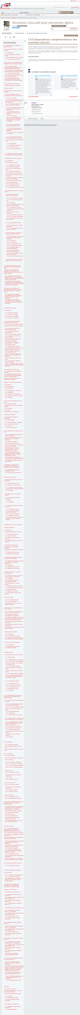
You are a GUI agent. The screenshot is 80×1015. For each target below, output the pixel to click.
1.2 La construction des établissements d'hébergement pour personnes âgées (13, 63)
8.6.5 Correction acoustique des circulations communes (12, 818)
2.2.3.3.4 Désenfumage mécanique (15, 245)
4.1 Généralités (7, 384)
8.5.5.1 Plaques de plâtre (12, 789)
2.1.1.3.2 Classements (12, 115)
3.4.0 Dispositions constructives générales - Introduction (12, 329)
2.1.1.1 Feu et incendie (11, 98)
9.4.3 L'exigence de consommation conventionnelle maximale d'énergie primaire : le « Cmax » (13, 851)
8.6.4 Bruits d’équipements (11, 815)
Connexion (74, 1)
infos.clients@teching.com (37, 113)
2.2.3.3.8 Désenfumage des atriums (15, 256)
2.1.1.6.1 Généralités (11, 143)
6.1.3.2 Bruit (8, 500)
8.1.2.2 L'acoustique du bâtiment (13, 685)
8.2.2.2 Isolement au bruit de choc (14, 727)
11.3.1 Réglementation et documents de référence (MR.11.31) (14, 929)
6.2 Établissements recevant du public (13, 524)
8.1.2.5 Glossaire (10, 690)
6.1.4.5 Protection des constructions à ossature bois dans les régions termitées (14, 518)
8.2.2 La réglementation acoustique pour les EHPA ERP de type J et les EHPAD (14, 719)
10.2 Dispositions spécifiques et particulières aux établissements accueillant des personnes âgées (11, 885)
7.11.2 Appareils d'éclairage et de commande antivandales (13, 647)
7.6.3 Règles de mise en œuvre (12, 568)
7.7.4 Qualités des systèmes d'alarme (13, 586)
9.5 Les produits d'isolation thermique (13, 863)
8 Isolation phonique (8, 652)
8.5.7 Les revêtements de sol (11, 796)
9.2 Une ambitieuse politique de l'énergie (13, 832)
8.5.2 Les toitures (9, 770)
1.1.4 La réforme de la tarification (12, 59)
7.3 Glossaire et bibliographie (11, 545)
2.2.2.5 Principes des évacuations (13, 173)
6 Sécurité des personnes (10, 477)
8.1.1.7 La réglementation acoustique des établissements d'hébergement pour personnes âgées (14, 676)
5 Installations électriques (10, 414)
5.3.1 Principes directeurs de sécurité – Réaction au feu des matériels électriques (14, 438)
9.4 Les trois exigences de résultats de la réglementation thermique (13, 838)
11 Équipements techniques (10, 889)
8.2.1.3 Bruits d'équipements (12, 711)
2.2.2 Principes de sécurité (11, 162)
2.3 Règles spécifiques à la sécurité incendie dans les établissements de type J (12, 267)
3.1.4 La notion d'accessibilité (12, 318)
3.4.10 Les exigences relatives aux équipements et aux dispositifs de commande (13, 355)
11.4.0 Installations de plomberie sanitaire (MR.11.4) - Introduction (12, 942)
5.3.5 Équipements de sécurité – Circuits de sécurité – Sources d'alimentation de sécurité (12, 449)
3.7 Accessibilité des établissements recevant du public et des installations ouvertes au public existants (12, 375)
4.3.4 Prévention (9, 397)
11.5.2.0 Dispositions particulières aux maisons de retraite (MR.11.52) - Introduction (15, 977)
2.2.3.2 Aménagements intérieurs (13, 222)
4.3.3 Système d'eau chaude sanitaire (14, 395)
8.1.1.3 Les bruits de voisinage (13, 666)
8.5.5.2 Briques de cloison (12, 791)
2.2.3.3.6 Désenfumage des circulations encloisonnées (13, 251)
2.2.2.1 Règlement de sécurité (13, 165)
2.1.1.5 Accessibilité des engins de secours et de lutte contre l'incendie (14, 137)
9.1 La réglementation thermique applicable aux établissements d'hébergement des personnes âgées (12, 830)
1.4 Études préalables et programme (12, 85)
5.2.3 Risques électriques (11, 427)
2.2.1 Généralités (9, 160)
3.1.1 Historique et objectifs (11, 312)
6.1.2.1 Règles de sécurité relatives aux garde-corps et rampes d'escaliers (14, 488)
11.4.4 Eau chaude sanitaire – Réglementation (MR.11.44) (12, 954)
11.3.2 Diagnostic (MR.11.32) (12, 931)
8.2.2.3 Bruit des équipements (13, 729)
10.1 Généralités (8, 872)
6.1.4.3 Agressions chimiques (12, 513)
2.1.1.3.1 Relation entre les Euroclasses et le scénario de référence (13, 113)
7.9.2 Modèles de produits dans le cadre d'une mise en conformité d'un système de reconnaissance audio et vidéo (14, 618)
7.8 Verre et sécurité (9, 597)
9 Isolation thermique (9, 826)
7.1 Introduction (7, 530)
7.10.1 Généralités (9, 634)
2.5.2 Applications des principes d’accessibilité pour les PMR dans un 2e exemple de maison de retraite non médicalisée (13, 301)
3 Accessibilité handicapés (10, 308)
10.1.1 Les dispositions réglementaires (14, 875)
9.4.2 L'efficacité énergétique (11, 848)
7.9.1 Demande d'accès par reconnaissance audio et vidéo (12, 615)
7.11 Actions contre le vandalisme (12, 642)
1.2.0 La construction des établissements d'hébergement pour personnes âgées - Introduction (13, 67)
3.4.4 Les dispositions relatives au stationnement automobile (13, 339)
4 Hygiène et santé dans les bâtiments (13, 382)
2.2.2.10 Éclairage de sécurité (13, 183)
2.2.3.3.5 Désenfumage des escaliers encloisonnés (13, 248)
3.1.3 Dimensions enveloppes (12, 316)
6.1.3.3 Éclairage (10, 502)
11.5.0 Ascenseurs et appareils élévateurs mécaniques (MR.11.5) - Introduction (13, 963)
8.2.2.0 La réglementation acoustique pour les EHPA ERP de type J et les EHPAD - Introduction (14, 723)
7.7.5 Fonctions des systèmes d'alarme (14, 587)
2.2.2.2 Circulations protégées (13, 166)
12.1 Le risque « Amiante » (10, 989)
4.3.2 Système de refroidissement (13, 394)
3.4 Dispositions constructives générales (13, 325)
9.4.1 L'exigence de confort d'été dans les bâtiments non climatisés (14, 846)
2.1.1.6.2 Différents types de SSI (14, 145)
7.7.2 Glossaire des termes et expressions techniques (12, 581)
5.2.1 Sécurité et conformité (11, 424)
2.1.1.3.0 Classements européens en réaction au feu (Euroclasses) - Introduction (15, 109)
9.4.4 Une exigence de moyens (12, 853)
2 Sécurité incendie (8, 88)
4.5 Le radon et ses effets (10, 403)
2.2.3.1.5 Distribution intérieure (14, 207)
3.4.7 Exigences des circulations (12, 346)
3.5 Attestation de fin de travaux (11, 369)
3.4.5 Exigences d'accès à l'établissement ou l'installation (12, 342)
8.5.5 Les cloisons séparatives (12, 784)
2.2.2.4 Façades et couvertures (13, 171)
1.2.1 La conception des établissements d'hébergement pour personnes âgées (14, 71)
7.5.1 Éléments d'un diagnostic (12, 552)
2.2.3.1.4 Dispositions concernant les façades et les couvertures (15, 205)
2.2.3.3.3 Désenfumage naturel (14, 243)
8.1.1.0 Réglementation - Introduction (14, 659)
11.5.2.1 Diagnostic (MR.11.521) (13, 980)
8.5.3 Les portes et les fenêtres (12, 772)
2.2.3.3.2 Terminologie (12, 242)
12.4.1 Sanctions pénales (11, 1009)
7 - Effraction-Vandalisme (19, 33)
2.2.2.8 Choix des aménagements (13, 180)
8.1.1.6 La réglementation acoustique (14, 673)
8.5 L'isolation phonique (9, 755)
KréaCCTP (37, 125)
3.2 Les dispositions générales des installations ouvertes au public (12, 322)
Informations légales (33, 118)
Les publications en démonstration (33, 15)
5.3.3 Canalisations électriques (12, 443)
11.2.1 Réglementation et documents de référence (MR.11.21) (14, 914)
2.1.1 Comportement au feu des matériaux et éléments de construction (14, 95)
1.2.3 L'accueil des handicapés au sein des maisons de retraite (14, 75)
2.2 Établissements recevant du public (13, 158)
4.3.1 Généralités (9, 392)
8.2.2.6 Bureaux (9, 737)
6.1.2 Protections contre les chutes (13, 485)
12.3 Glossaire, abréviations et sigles (12, 993)
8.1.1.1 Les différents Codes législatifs (15, 661)
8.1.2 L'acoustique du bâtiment (12, 681)
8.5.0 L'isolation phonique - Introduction (14, 757)
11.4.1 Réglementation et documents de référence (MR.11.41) (14, 945)
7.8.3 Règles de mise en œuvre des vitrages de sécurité (13, 604)
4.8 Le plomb (7, 410)
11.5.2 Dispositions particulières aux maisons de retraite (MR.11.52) (13, 973)
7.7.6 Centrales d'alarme (10, 589)
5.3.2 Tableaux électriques (11, 441)
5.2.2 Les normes (9, 425)
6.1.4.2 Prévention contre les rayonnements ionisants (12, 511)
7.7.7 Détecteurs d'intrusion (11, 591)
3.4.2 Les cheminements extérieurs (13, 334)
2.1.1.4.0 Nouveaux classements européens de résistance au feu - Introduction (14, 129)
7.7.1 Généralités (9, 578)
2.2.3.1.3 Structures (11, 202)
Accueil (8, 17)
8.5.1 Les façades (9, 759)
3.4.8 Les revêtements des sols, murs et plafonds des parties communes (14, 348)
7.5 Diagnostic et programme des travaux (13, 549)
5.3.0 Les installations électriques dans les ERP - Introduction (14, 435)
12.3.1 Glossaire (9, 996)
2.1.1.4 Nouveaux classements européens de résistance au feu (13, 125)
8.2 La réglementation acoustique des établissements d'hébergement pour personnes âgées (13, 696)
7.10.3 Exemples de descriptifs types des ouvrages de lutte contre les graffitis (14, 638)
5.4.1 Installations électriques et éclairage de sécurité (12, 470)
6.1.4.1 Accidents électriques (12, 509)
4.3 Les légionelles (8, 388)
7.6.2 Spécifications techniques (12, 566)
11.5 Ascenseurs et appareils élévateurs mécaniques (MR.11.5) (13, 958)
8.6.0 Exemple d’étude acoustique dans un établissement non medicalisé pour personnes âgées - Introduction (14, 808)
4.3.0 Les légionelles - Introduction (13, 390)
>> (25, 40)
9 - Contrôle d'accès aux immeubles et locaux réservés (36, 33)
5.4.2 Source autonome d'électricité (13, 472)
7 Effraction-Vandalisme (9, 527)
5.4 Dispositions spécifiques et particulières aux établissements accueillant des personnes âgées (11, 466)
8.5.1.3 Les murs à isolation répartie (14, 767)
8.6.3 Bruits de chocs (10, 814)
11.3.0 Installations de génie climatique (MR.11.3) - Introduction (14, 926)
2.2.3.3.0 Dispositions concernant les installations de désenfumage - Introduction (15, 237)
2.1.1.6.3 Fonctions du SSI (13, 147)
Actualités (24, 12)
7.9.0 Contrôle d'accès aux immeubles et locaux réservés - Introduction (14, 612)
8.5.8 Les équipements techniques (13, 798)
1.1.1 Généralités (9, 52)
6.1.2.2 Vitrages (9, 490)
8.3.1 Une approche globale (11, 744)
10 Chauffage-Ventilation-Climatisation (13, 870)
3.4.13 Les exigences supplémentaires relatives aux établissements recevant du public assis (14, 365)
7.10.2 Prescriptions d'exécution (12, 636)
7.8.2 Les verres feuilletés (11, 601)
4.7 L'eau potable (8, 408)
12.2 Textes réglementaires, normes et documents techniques (13, 991)
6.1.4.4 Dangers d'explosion (12, 515)
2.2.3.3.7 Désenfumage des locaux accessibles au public (14, 253)
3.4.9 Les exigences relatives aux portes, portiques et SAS (13, 351)
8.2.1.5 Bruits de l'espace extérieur (14, 714)
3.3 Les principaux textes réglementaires (13, 324)
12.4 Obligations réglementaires (11, 1004)
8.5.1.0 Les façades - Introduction (13, 762)
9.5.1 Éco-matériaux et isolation (12, 865)
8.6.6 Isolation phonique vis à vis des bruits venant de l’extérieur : (13, 821)
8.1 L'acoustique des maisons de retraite (13, 654)
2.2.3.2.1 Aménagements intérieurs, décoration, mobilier (14, 228)
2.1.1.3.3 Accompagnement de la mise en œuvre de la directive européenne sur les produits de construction (14, 119)
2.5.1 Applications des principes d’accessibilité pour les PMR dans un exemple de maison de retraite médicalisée (13, 296)
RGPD (42, 118)
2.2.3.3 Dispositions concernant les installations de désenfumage (14, 233)
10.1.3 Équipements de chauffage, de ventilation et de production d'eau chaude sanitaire (13, 879)
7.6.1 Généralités (9, 565)
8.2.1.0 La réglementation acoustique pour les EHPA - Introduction (14, 704)
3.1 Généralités (7, 310)
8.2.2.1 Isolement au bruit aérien (13, 726)
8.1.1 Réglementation (10, 657)
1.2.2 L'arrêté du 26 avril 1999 (12, 73)
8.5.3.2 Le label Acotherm (12, 779)
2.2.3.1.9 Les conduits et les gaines (15, 216)
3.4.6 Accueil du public (10, 344)
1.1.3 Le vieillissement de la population (14, 57)
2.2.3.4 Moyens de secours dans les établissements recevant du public (14, 260)
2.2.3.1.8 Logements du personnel (15, 214)
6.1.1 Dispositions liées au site (12, 483)
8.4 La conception (8, 753)
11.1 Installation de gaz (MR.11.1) (12, 892)
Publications (65, 12)
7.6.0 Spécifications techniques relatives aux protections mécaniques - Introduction (14, 562)
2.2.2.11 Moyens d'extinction (12, 185)
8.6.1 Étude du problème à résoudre (13, 810)
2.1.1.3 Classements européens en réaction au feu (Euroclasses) (14, 104)
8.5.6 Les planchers (9, 794)
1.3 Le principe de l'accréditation (11, 83)
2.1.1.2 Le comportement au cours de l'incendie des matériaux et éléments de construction (14, 101)
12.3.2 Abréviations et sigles (11, 997)
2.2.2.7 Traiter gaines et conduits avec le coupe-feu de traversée (15, 178)
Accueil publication (7, 33)
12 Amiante (6, 986)
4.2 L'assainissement (9, 386)
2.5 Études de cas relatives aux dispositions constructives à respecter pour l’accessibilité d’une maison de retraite (12, 290)
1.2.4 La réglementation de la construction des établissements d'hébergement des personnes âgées (13, 79)
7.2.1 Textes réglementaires (11, 534)
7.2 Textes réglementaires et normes (12, 531)
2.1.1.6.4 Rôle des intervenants (14, 148)
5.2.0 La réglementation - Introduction (13, 422)
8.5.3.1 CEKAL (9, 777)
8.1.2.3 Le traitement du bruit (12, 686)
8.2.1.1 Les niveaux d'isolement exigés (15, 706)
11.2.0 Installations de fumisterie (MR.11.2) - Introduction (12, 911)
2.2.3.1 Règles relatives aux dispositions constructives (12, 195)
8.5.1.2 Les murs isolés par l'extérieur (14, 765)
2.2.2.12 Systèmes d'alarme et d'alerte (15, 187)
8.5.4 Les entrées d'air (10, 782)
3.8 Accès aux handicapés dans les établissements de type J (12, 379)
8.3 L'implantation (8, 742)
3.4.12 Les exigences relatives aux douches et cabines (13, 361)
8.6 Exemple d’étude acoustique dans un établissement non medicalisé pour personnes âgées (13, 803)
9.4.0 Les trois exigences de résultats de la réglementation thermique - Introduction (14, 842)
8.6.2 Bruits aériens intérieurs (12, 812)
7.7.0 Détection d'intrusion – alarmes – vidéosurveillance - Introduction (14, 576)
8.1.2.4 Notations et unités (12, 688)
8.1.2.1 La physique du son (12, 683)
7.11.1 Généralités (9, 644)
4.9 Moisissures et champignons (11, 411)
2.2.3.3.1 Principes (11, 240)
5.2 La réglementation (9, 419)
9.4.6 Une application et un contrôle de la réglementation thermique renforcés (14, 859)
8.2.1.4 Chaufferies (10, 713)
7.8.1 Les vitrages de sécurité (12, 599)
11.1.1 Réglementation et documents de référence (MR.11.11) (14, 898)
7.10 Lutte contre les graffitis (10, 631)
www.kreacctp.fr (54, 124)
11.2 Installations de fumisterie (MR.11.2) (13, 907)
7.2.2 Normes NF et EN (10, 535)
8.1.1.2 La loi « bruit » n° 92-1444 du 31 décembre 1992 (14, 663)
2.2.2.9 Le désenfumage (11, 182)
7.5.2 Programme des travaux (12, 553)
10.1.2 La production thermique (12, 876)
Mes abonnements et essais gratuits (10, 15)
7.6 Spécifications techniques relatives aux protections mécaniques (13, 558)
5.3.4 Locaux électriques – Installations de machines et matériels (14, 445)
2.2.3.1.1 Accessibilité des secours (15, 198)
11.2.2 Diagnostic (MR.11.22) (12, 916)
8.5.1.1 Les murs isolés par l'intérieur (14, 763)
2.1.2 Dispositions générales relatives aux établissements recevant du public (14, 154)
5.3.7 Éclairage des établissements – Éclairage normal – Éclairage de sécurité (14, 458)
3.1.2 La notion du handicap (11, 314)
